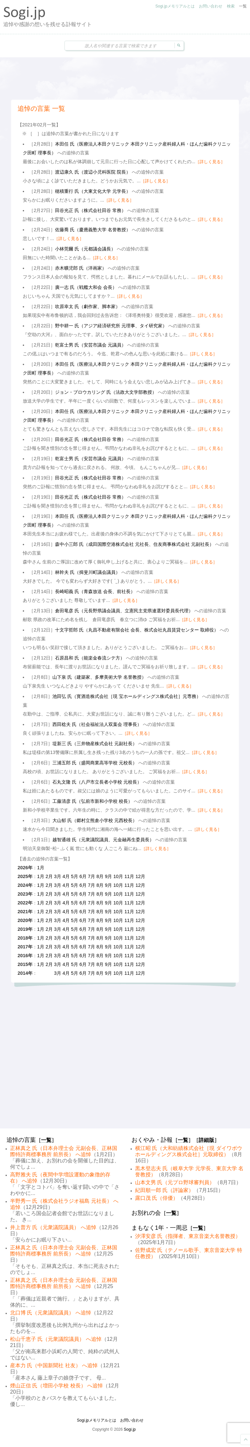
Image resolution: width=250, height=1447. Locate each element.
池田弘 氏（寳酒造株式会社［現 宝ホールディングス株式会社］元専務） (126, 696)
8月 (100, 876)
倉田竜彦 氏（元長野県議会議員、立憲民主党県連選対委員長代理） (124, 610)
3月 (57, 876)
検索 (231, 6)
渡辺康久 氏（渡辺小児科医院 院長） (93, 172)
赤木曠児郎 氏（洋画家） (80, 268)
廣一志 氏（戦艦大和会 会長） (86, 287)
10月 (118, 876)
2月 (49, 876)
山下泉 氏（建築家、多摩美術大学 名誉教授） (99, 677)
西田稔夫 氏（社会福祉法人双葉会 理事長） (97, 724)
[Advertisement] (125, 78)
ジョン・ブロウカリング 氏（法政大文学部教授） (106, 392)
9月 (108, 876)
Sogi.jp (130, 1429)
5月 (74, 876)
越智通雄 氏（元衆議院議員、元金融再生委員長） (103, 839)
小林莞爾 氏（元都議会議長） (85, 248)
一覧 (243, 6)
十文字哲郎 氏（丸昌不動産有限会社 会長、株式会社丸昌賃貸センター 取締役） (136, 629)
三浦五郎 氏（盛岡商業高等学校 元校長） (94, 762)
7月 (91, 876)
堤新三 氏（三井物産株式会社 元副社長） (94, 743)
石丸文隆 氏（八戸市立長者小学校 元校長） (97, 782)
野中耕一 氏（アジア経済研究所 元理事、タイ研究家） (111, 325)
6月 (83, 876)
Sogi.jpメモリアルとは (175, 6)
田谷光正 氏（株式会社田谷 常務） (90, 210)
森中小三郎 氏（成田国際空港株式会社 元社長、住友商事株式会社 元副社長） (134, 544)
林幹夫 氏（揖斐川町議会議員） (87, 572)
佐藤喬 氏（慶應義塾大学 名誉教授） (93, 229)
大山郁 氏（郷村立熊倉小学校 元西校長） (94, 820)
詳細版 (206, 1140)
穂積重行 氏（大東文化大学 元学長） (93, 191)
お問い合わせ (210, 6)
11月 (129, 876)
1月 (40, 867)
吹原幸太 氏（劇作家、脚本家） (87, 306)
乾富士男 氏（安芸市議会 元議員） (90, 345)
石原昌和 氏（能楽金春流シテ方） (90, 657)
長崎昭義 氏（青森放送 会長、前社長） (95, 591)
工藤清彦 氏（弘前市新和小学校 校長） (92, 801)
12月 (140, 876)
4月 (66, 876)
